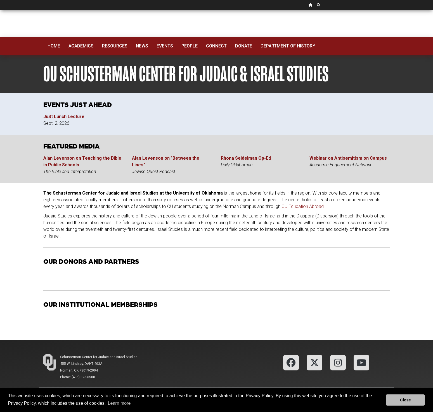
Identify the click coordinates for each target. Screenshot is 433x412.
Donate (243, 46)
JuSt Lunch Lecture (63, 116)
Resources (114, 46)
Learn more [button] (119, 403)
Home (54, 46)
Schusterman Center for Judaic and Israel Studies (99, 357)
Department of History (288, 46)
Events (165, 46)
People (189, 46)
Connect (216, 46)
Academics (81, 46)
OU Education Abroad (302, 206)
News (142, 46)
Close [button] (405, 400)
